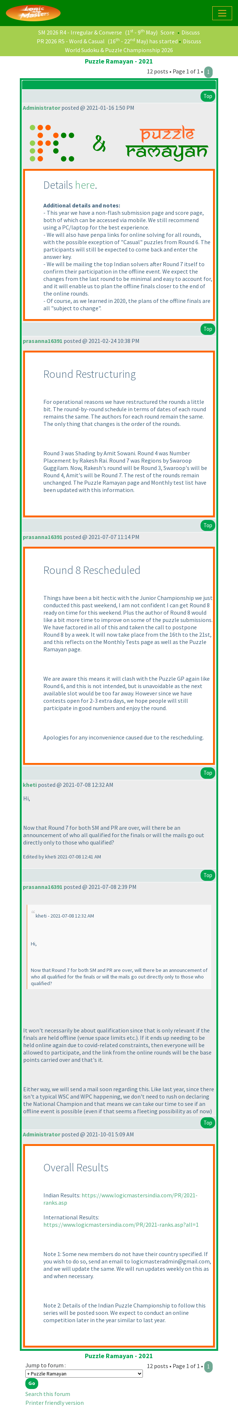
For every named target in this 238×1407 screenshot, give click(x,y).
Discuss (190, 32)
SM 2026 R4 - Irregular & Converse (80, 32)
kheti (30, 784)
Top (207, 96)
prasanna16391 (42, 340)
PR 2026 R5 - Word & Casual (71, 41)
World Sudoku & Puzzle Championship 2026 (119, 50)
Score (167, 32)
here (85, 185)
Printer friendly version (54, 1402)
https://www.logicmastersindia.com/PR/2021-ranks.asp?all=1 (121, 1224)
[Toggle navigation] (222, 13)
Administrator (41, 107)
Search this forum (47, 1393)
